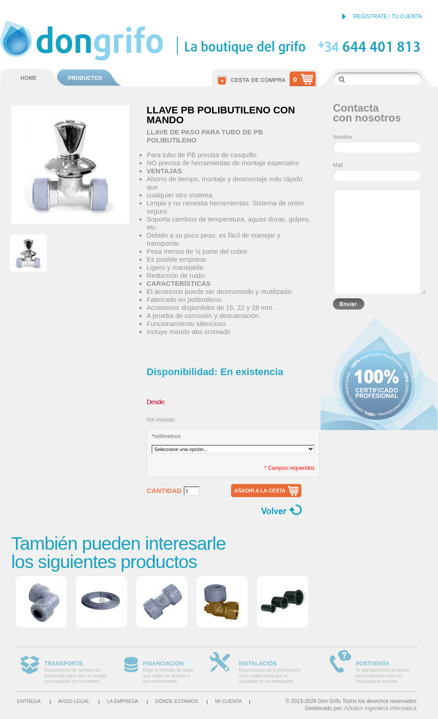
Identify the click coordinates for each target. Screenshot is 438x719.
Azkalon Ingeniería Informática (380, 708)
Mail (338, 165)
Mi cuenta (228, 701)
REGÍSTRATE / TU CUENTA (388, 16)
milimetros (166, 436)
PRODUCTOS (85, 78)
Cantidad (164, 490)
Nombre (342, 137)
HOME (29, 78)
